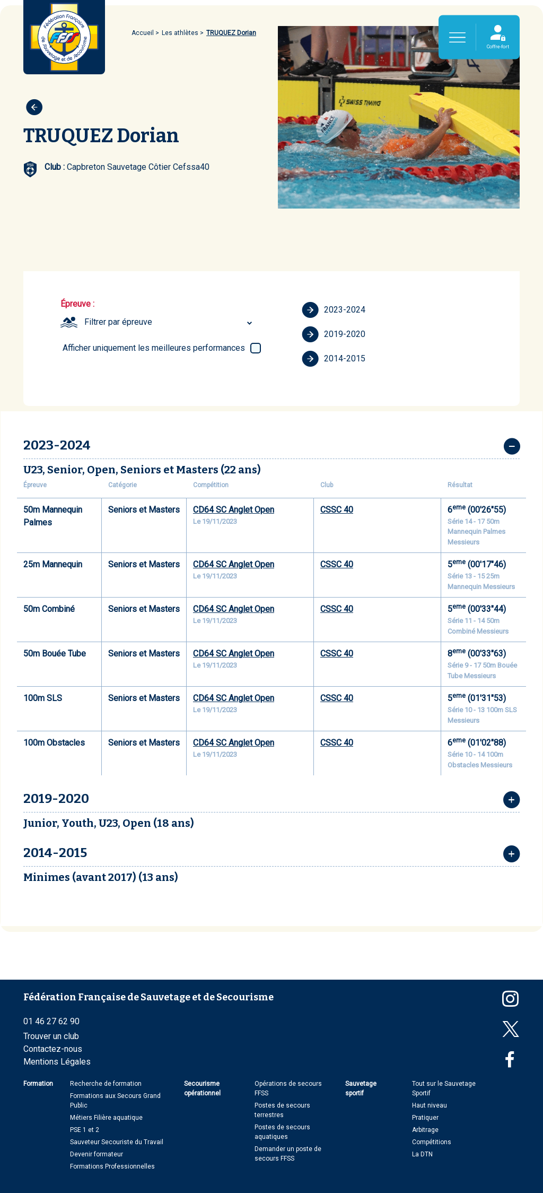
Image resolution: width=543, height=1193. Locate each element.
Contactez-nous (52, 1049)
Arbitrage (425, 1130)
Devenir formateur (96, 1154)
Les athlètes (180, 33)
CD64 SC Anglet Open (233, 510)
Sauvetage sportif (360, 1088)
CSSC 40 (336, 510)
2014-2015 (333, 358)
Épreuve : (77, 304)
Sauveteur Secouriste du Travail (116, 1142)
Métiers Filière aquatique (106, 1117)
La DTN (422, 1154)
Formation (38, 1083)
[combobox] (169, 322)
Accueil (143, 33)
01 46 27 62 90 (51, 1021)
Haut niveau (429, 1105)
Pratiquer (425, 1117)
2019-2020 (333, 334)
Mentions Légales (57, 1062)
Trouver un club (51, 1036)
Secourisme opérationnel (202, 1088)
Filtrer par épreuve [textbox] (118, 322)
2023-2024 (333, 309)
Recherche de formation (106, 1083)
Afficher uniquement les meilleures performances (154, 348)
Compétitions (431, 1142)
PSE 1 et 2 (84, 1130)
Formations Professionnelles (112, 1166)
